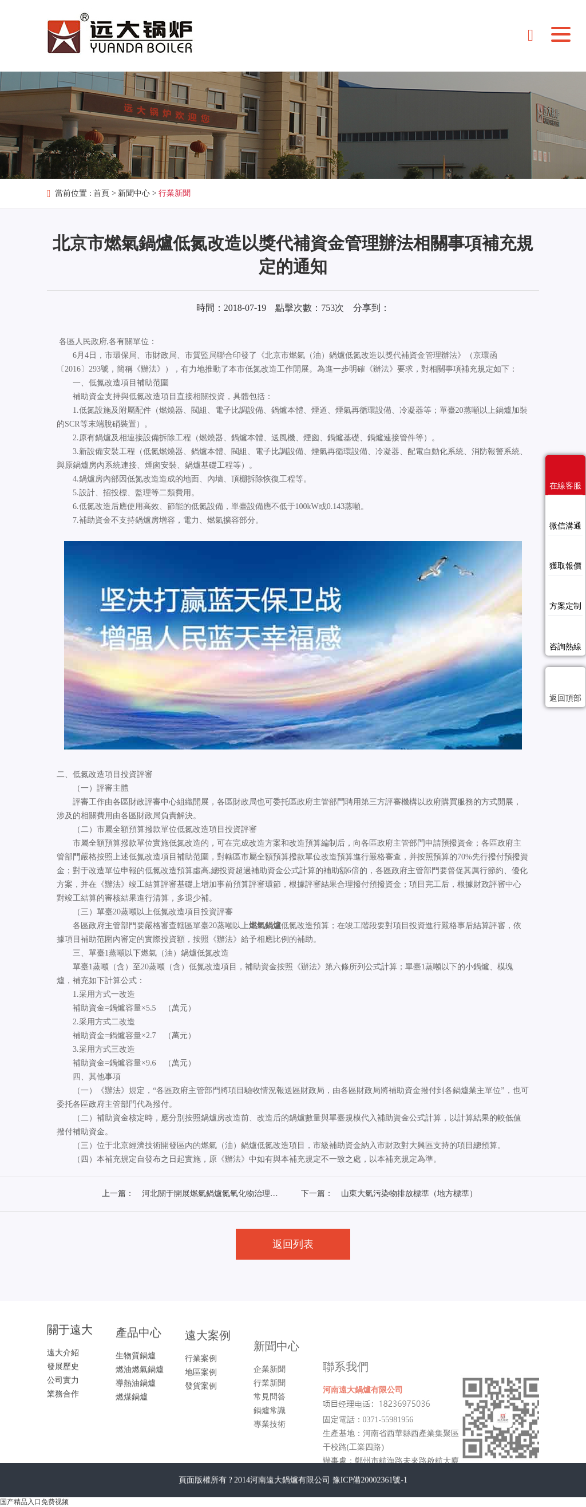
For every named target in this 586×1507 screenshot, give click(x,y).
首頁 (101, 193)
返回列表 (293, 1244)
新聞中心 (134, 193)
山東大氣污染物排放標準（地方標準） (409, 1193)
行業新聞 (175, 193)
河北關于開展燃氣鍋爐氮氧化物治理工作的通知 (226, 1193)
